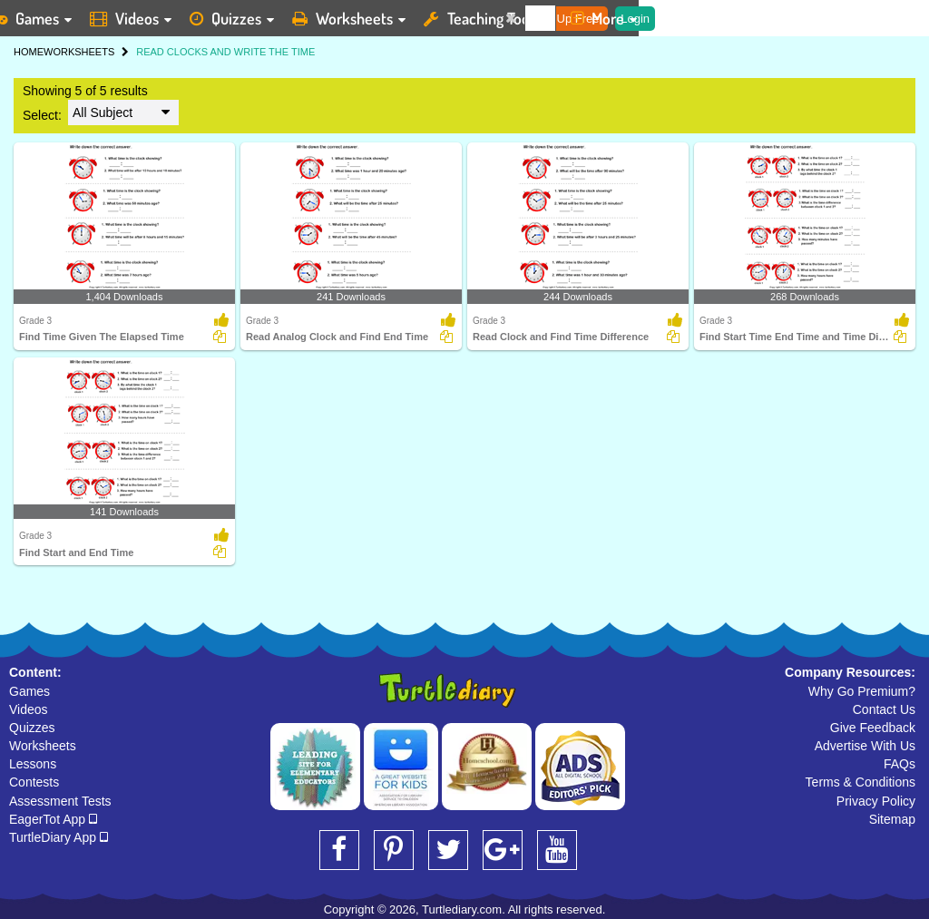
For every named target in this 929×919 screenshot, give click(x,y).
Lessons (32, 764)
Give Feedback (872, 727)
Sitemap (892, 819)
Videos (28, 709)
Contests (34, 782)
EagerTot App (53, 819)
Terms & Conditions (860, 782)
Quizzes (32, 727)
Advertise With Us (865, 745)
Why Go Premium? (861, 691)
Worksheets (42, 745)
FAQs (899, 764)
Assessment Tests (60, 801)
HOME (29, 51)
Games (29, 691)
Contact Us (884, 709)
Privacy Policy (875, 801)
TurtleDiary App (58, 837)
